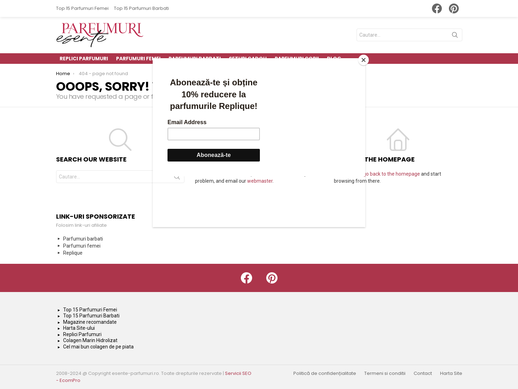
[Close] (363, 60)
